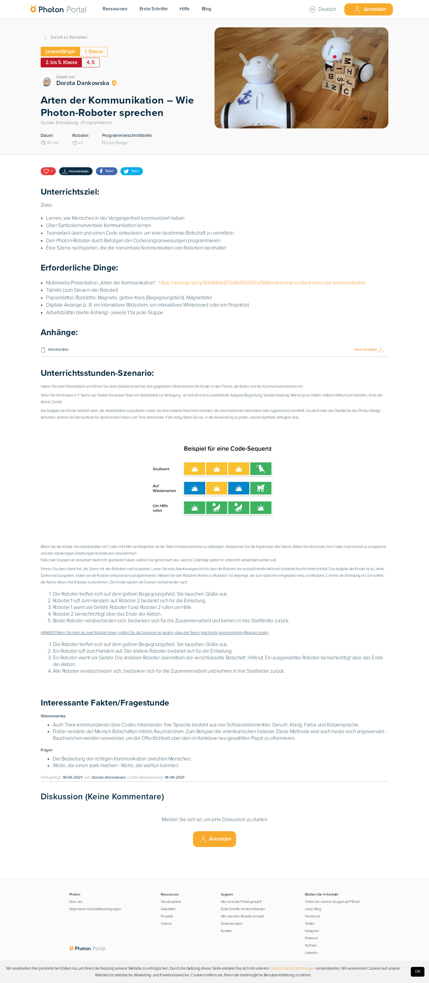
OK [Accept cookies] (418, 971)
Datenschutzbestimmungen (293, 968)
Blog (206, 9)
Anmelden (370, 9)
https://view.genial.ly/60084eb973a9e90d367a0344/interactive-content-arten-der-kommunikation (262, 283)
